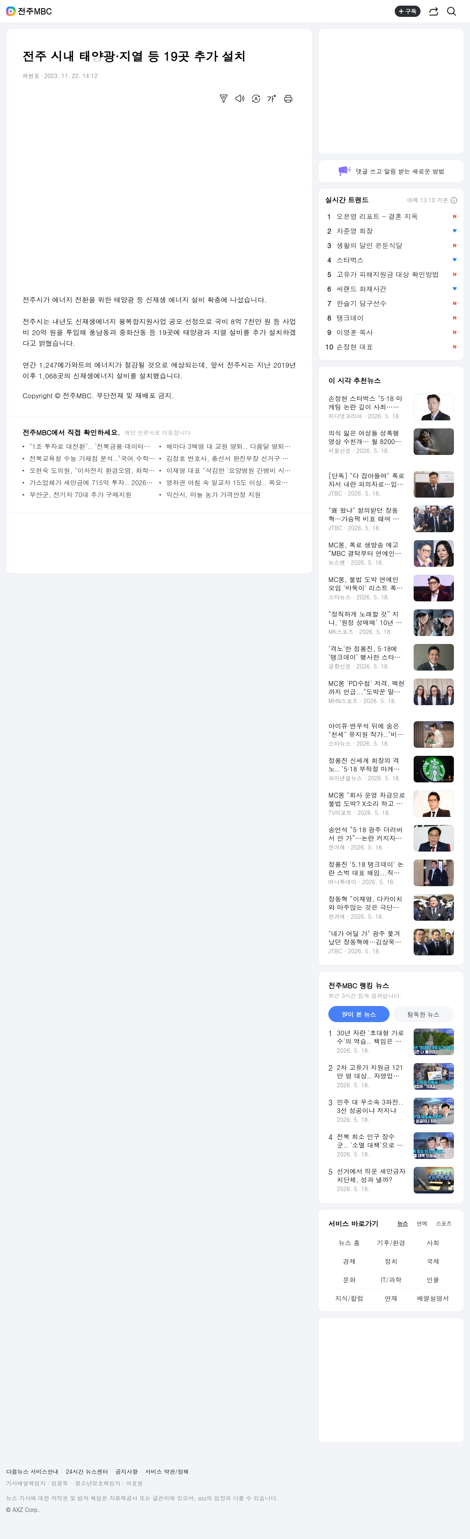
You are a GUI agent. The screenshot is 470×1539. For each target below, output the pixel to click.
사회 (433, 1242)
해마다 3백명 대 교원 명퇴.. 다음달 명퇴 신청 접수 (229, 446)
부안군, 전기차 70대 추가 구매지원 (80, 494)
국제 (433, 1261)
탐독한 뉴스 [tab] (423, 1014)
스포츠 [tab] (443, 1223)
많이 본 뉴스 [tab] (359, 1014)
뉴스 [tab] (402, 1223)
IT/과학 (391, 1279)
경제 (349, 1261)
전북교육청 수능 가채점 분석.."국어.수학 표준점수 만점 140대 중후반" (92, 458)
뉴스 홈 (349, 1242)
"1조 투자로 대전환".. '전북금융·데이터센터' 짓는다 (92, 446)
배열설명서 (433, 1298)
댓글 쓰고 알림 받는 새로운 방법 (391, 171)
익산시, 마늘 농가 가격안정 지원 (213, 494)
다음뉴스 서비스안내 (32, 1471)
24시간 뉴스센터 (87, 1471)
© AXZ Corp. (22, 1509)
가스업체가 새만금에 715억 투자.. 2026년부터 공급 (92, 482)
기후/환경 (391, 1242)
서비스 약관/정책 (167, 1471)
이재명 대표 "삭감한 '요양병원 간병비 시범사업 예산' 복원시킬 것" (229, 470)
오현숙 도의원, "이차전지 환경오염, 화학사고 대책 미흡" (92, 470)
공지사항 (126, 1471)
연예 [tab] (421, 1223)
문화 (349, 1279)
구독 (407, 11)
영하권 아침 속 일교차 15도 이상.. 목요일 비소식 (229, 482)
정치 (391, 1261)
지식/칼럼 (349, 1298)
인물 (433, 1279)
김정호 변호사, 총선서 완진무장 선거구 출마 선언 (229, 458)
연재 (391, 1298)
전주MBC (35, 11)
